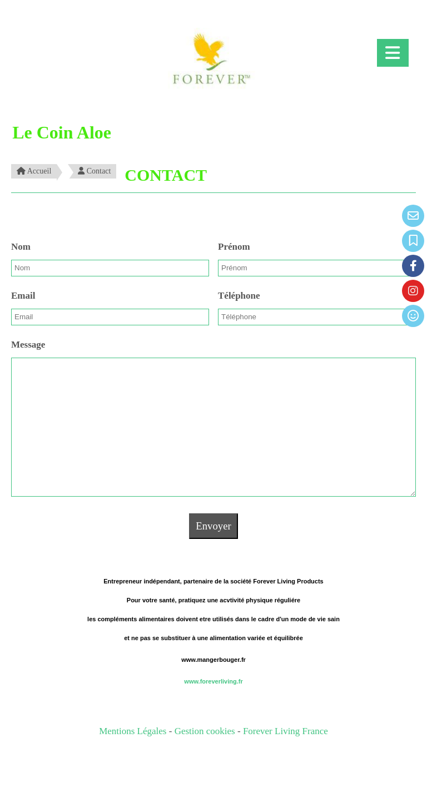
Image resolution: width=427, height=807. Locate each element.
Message (28, 344)
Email (23, 295)
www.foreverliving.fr (213, 681)
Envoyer (213, 526)
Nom (21, 246)
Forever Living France (285, 731)
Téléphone (239, 295)
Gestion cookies (206, 731)
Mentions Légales (132, 731)
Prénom (234, 246)
